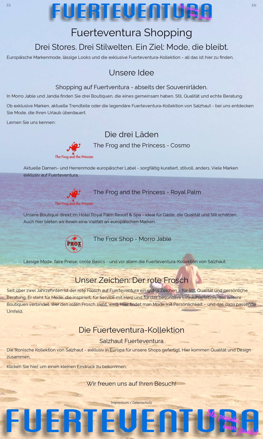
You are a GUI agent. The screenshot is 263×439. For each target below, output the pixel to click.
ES (9, 5)
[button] (131, 345)
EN (254, 5)
